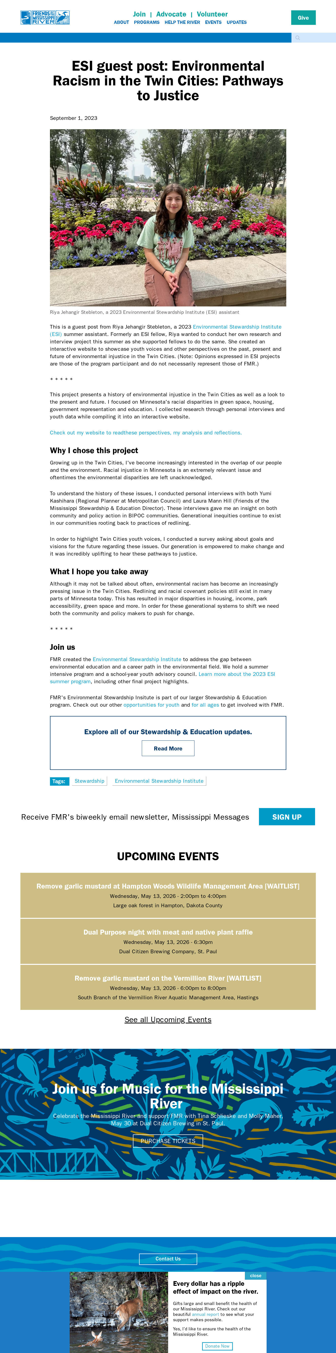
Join (139, 14)
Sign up (287, 816)
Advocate (171, 14)
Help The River (182, 22)
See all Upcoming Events (168, 1019)
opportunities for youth (151, 705)
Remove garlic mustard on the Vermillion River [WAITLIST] (168, 977)
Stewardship (89, 781)
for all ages (205, 705)
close (238, 1255)
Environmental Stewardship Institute (137, 659)
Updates (237, 22)
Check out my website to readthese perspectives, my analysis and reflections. (148, 433)
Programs (147, 22)
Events (213, 22)
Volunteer (212, 14)
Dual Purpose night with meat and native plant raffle (168, 931)
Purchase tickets (168, 1141)
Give (303, 17)
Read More (168, 748)
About (121, 22)
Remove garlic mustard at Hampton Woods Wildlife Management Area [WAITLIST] (168, 885)
